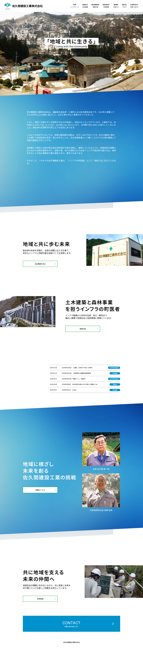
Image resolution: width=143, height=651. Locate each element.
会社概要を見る (40, 264)
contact (71, 624)
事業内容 (83, 329)
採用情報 (40, 599)
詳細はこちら (40, 490)
